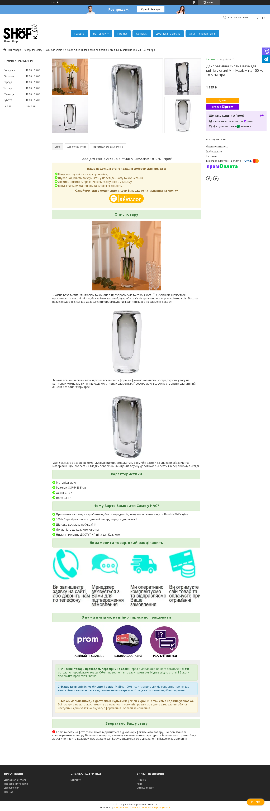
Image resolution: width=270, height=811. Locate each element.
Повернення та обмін (16, 783)
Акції (139, 783)
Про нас (122, 33)
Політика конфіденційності (156, 807)
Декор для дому (32, 49)
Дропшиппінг (11, 787)
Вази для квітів (53, 49)
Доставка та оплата (168, 33)
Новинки (141, 779)
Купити (222, 100)
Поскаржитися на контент (126, 807)
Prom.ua (152, 804)
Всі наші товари (145, 787)
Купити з (222, 107)
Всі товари (99, 33)
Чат (255, 802)
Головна (79, 33)
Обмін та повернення (202, 33)
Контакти (142, 33)
